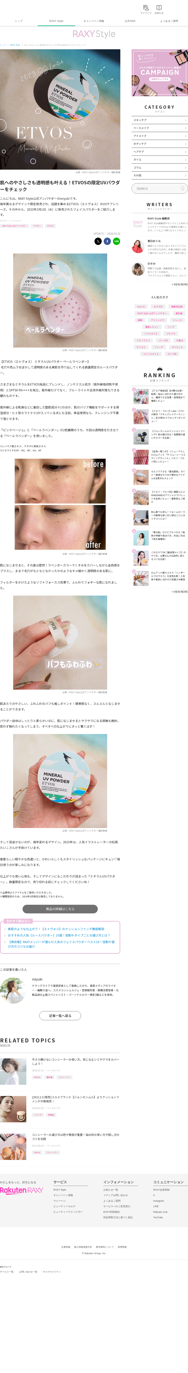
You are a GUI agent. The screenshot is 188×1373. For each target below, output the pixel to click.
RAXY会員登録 (161, 1189)
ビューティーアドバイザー (68, 1212)
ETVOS (50, 225)
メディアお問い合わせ (115, 1195)
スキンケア (140, 120)
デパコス (141, 347)
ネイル (137, 159)
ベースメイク (15, 220)
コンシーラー (64, 1077)
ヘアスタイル (151, 333)
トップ (19, 21)
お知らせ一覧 (110, 1189)
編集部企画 (177, 306)
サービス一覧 (7, 1272)
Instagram (158, 1200)
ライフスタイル (151, 353)
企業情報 (65, 1247)
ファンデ (38, 1114)
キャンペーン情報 (94, 21)
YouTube (158, 1217)
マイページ (59, 1200)
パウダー (37, 225)
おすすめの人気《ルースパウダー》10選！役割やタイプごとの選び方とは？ (59, 935)
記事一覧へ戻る (60, 1015)
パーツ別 (163, 340)
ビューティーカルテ (64, 1206)
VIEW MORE (180, 284)
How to (37, 1077)
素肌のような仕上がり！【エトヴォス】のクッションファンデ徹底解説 (56, 929)
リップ (171, 326)
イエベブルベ (143, 340)
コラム (137, 167)
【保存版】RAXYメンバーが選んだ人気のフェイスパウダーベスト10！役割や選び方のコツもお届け (61, 944)
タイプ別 (172, 353)
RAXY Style (56, 21)
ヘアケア (138, 151)
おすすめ (158, 306)
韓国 (140, 320)
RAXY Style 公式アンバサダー (14, 225)
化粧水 (179, 340)
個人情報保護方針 (83, 1247)
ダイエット (177, 347)
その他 (137, 175)
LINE (156, 1206)
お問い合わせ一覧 (28, 1272)
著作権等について (105, 1247)
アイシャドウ (157, 320)
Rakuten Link (160, 1212)
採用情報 (122, 1247)
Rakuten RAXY (16, 9)
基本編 (49, 1077)
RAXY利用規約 (111, 1212)
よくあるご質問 (169, 21)
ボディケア (139, 144)
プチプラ (170, 333)
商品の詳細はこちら (60, 908)
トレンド (177, 320)
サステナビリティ (52, 1272)
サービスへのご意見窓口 (116, 1206)
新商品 (51, 1114)
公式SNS (130, 21)
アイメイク (139, 136)
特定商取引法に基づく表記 (118, 1217)
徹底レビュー (152, 326)
